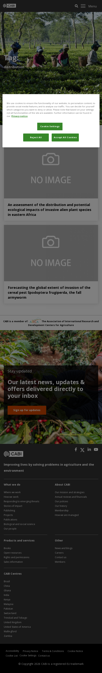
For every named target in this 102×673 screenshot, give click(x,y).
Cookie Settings (50, 126)
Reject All (36, 137)
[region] (50, 120)
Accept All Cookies (65, 137)
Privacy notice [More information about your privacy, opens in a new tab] (19, 116)
